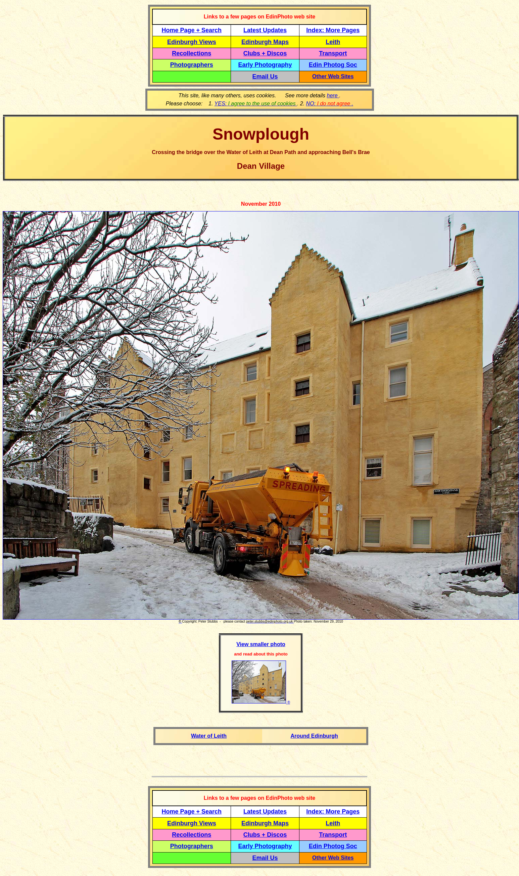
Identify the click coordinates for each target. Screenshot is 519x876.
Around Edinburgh (314, 736)
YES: (256, 103)
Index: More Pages (333, 30)
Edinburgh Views (191, 42)
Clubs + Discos (265, 53)
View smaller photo (260, 644)
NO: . (329, 103)
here (333, 95)
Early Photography (265, 64)
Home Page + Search (192, 30)
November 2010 (261, 204)
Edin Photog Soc (333, 64)
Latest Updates (265, 30)
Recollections (191, 53)
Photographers (191, 64)
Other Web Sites (332, 76)
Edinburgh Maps (265, 42)
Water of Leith (209, 736)
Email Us (265, 76)
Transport (333, 53)
